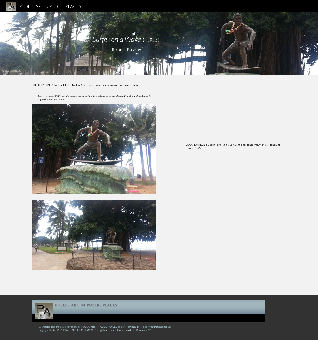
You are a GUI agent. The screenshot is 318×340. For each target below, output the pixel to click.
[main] (126, 43)
